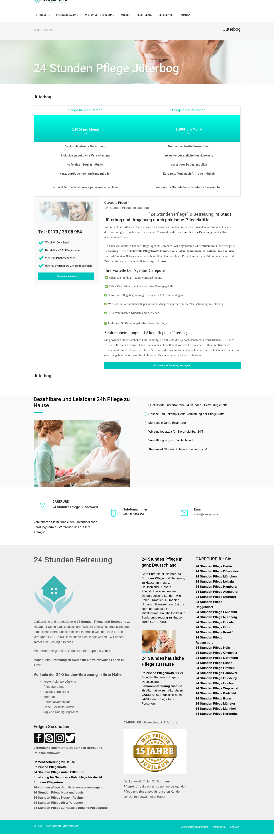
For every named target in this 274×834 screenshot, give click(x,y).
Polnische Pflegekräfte (51, 767)
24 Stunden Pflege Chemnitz (216, 652)
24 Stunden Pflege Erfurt (214, 627)
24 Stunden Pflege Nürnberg (216, 617)
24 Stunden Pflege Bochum (216, 683)
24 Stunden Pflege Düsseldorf (217, 571)
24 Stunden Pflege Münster (215, 703)
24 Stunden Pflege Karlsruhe (217, 713)
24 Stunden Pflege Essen (214, 663)
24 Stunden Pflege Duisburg (216, 678)
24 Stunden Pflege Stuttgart (216, 597)
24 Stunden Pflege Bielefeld (216, 693)
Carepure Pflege (116, 202)
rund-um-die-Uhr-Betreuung (194, 232)
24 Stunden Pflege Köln (213, 647)
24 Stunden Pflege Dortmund (217, 658)
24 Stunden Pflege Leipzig (215, 581)
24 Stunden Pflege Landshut (216, 612)
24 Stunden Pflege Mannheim (217, 708)
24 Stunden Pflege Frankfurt (217, 632)
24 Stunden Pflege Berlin (214, 566)
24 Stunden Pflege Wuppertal (217, 688)
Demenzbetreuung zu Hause (54, 762)
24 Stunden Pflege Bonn (213, 698)
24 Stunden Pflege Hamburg (216, 586)
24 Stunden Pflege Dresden (216, 622)
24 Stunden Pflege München (216, 576)
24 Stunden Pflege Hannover (217, 673)
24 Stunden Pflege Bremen (216, 668)
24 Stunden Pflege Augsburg (217, 591)
